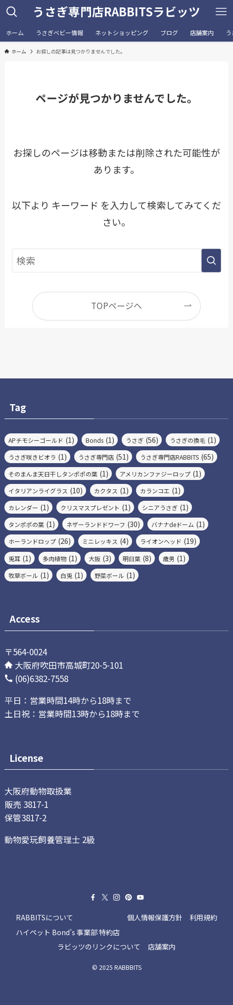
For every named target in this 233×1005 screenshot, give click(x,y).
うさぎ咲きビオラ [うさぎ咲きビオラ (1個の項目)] (37, 457)
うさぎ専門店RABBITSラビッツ (116, 12)
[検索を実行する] (211, 260)
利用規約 (203, 917)
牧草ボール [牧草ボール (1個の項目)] (28, 575)
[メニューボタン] (221, 12)
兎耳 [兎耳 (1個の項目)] (19, 558)
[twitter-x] (104, 897)
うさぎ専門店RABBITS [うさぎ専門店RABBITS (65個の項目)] (177, 457)
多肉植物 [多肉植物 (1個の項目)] (60, 558)
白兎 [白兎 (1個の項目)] (71, 575)
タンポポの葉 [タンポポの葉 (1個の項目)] (31, 524)
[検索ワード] (117, 260)
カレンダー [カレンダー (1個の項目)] (28, 507)
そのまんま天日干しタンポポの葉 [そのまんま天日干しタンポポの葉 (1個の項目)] (58, 473)
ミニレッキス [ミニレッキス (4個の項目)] (105, 541)
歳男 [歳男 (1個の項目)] (174, 558)
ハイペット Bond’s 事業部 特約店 (68, 932)
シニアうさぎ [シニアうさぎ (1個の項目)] (165, 507)
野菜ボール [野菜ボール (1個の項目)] (114, 575)
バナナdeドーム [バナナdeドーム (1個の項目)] (178, 524)
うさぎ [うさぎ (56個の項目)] (142, 440)
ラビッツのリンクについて (98, 947)
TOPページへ (116, 305)
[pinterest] (128, 897)
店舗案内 (162, 947)
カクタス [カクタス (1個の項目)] (111, 490)
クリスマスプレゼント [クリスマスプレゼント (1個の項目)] (95, 507)
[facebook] (93, 897)
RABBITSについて (44, 917)
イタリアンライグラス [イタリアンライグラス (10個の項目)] (45, 490)
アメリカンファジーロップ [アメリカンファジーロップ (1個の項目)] (160, 473)
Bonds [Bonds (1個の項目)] (100, 440)
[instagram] (116, 897)
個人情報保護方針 (155, 917)
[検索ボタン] (12, 12)
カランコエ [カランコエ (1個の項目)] (160, 490)
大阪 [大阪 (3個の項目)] (100, 558)
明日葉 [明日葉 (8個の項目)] (137, 558)
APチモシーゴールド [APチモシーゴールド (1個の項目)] (41, 440)
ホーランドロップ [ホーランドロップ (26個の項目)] (39, 541)
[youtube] (140, 897)
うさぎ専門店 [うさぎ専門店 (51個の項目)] (103, 457)
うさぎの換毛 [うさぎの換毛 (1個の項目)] (193, 440)
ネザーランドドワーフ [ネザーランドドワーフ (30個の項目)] (103, 524)
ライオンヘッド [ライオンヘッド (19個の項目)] (168, 541)
